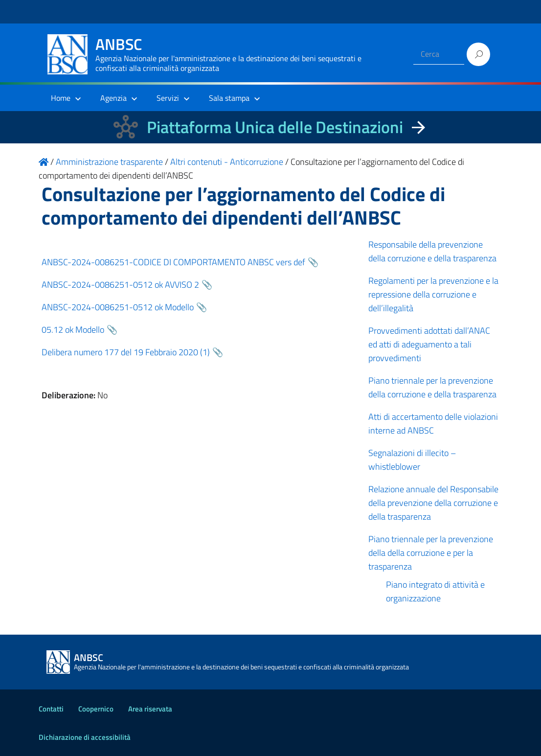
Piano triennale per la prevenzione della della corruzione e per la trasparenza (430, 552)
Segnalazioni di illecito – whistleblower (412, 459)
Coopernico (95, 708)
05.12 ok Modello (73, 329)
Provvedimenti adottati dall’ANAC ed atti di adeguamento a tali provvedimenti (429, 344)
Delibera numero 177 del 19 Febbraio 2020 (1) (126, 352)
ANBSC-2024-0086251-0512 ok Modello (118, 307)
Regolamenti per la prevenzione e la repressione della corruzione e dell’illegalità (433, 294)
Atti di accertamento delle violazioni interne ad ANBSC (433, 423)
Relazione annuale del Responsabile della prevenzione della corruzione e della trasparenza (433, 502)
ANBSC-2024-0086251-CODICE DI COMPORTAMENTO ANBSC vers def (173, 262)
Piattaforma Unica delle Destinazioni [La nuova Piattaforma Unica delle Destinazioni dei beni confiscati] (275, 127)
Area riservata (150, 708)
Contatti (51, 708)
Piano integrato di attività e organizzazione (435, 591)
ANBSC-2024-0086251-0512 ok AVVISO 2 (120, 284)
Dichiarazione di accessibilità (85, 737)
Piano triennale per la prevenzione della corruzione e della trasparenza (432, 387)
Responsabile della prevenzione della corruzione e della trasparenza (432, 251)
